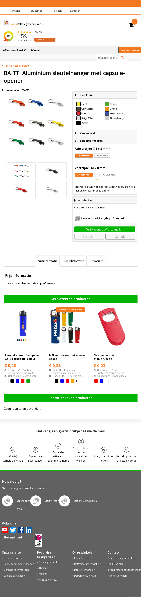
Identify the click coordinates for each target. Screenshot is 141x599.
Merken (36, 50)
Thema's (43, 568)
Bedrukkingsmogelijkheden (19, 564)
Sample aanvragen (14, 575)
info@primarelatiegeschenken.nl (123, 569)
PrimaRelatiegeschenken (121, 558)
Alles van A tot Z (14, 50)
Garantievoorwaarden (16, 569)
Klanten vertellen (117, 575)
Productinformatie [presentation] (73, 261)
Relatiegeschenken (49, 562)
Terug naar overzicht (17, 65)
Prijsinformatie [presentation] (47, 261)
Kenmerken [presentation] (96, 261)
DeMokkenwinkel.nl (85, 569)
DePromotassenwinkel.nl (88, 564)
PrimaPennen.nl (83, 558)
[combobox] (108, 57)
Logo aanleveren (13, 558)
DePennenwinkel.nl (85, 575)
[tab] (47, 261)
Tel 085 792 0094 (116, 564)
